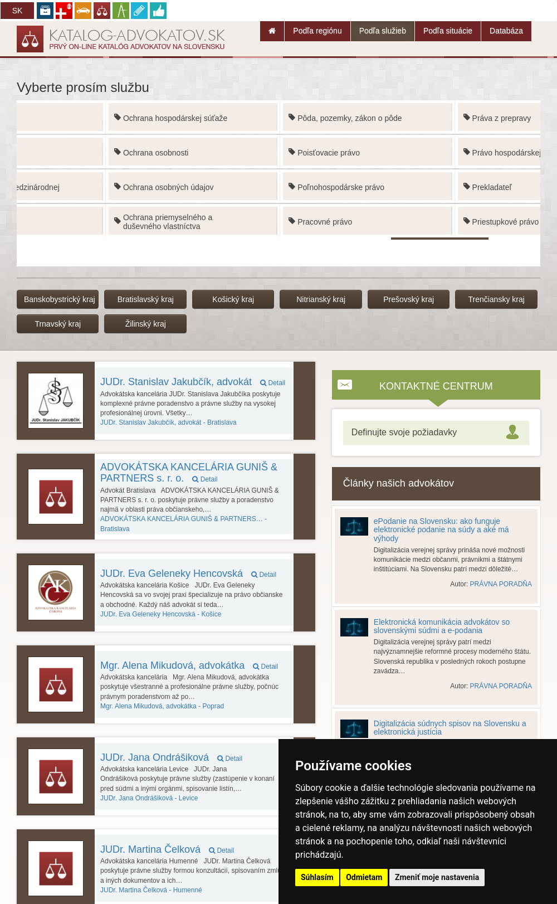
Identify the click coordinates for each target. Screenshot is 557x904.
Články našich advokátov (398, 483)
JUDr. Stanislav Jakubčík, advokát (192, 381)
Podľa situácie (447, 30)
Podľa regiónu (317, 30)
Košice (160, 614)
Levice (149, 798)
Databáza (506, 30)
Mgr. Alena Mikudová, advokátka (189, 665)
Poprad (162, 706)
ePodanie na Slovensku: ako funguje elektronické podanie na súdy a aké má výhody (441, 530)
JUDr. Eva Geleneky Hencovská (188, 573)
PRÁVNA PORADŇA (501, 584)
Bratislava (168, 422)
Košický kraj (233, 299)
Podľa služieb (382, 30)
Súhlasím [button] (317, 877)
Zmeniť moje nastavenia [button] (437, 877)
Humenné (151, 890)
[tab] (436, 433)
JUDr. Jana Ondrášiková (171, 757)
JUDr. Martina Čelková (167, 849)
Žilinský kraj (145, 323)
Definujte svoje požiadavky (404, 432)
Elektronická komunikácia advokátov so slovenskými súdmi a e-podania (442, 626)
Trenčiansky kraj (496, 299)
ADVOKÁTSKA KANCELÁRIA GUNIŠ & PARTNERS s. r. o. (188, 472)
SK (17, 10)
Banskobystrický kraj (59, 299)
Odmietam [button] (364, 877)
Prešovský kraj (408, 299)
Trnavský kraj (58, 323)
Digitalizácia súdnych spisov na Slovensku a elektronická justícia (450, 727)
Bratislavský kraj (146, 299)
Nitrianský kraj (320, 299)
